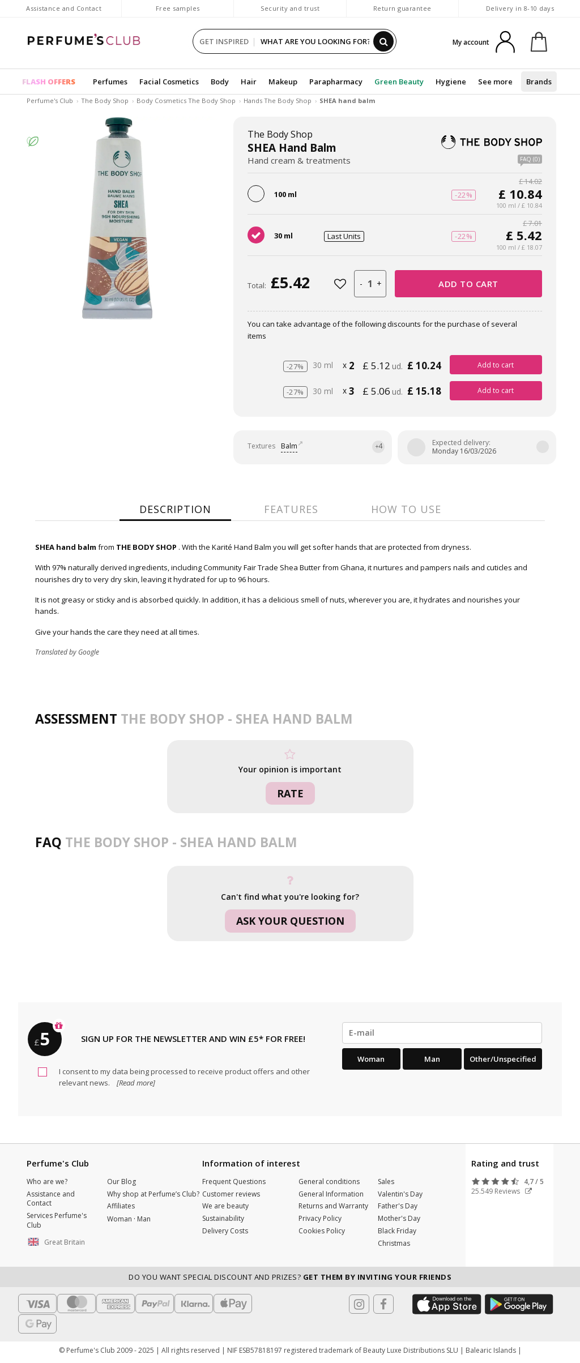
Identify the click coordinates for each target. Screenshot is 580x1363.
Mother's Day (399, 1218)
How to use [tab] (406, 509)
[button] (58, 1242)
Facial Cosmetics (169, 81)
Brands (539, 81)
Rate (290, 793)
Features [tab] (291, 509)
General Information (331, 1194)
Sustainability (223, 1218)
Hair (249, 81)
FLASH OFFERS (48, 81)
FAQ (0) (530, 159)
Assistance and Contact (63, 8)
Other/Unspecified (503, 1059)
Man (432, 1059)
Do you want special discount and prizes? (290, 1277)
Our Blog (121, 1181)
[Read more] (135, 1083)
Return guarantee (402, 8)
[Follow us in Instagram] (359, 1304)
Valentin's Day (400, 1194)
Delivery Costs (225, 1231)
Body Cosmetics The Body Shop (186, 100)
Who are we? (47, 1181)
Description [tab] (175, 509)
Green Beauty (399, 81)
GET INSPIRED (224, 41)
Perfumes (110, 81)
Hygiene (451, 81)
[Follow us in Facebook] (383, 1304)
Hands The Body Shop (278, 100)
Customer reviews (231, 1194)
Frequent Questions (234, 1181)
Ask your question (290, 921)
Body (220, 81)
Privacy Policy (320, 1218)
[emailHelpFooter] (442, 1033)
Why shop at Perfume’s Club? (153, 1194)
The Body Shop (105, 100)
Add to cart (468, 283)
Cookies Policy (321, 1231)
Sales (386, 1181)
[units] (370, 283)
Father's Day (397, 1206)
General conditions (329, 1181)
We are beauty (225, 1206)
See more (495, 81)
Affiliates (121, 1206)
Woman (371, 1059)
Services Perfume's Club (57, 1220)
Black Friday (397, 1231)
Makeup (282, 81)
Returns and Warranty (333, 1206)
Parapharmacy (335, 81)
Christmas (394, 1243)
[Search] (383, 41)
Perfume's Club (50, 100)
